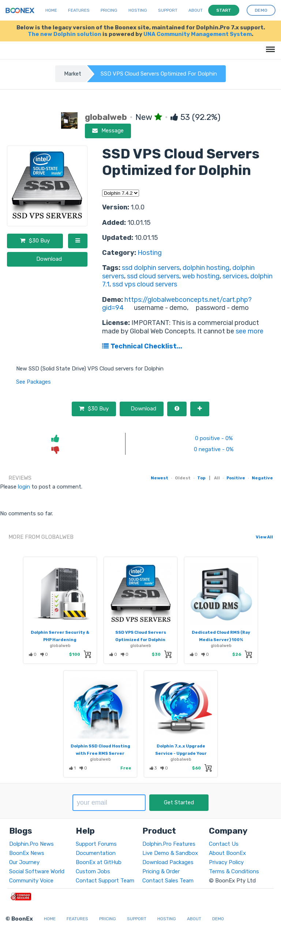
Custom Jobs (93, 871)
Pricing (109, 10)
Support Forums (96, 844)
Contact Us (224, 844)
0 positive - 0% (214, 438)
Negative (262, 477)
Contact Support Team (105, 880)
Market (72, 73)
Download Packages (168, 862)
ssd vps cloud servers (144, 284)
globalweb (60, 645)
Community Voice (31, 880)
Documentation (96, 853)
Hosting (150, 253)
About (195, 10)
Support (167, 10)
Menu (269, 45)
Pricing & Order (161, 871)
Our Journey (24, 862)
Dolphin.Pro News (31, 844)
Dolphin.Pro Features (168, 844)
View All (264, 537)
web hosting (201, 276)
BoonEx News (26, 853)
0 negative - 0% (213, 449)
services (234, 276)
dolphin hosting (206, 268)
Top (201, 477)
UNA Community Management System (197, 34)
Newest (159, 477)
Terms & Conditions (234, 871)
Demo (218, 918)
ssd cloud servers (153, 276)
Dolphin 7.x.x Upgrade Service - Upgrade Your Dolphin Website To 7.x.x (180, 753)
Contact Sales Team (168, 880)
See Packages (33, 381)
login (24, 486)
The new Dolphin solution (64, 34)
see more (248, 331)
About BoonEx (227, 853)
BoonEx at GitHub (98, 862)
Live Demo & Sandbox (170, 853)
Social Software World (36, 871)
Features (79, 10)
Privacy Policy (226, 862)
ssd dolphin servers (151, 268)
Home (51, 10)
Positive (235, 477)
